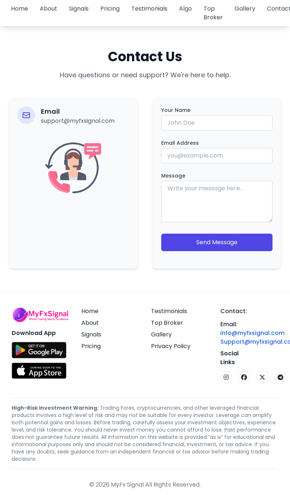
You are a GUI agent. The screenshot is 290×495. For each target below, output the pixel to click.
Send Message (216, 242)
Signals (79, 8)
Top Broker (213, 13)
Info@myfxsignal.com (252, 333)
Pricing (110, 8)
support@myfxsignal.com (78, 121)
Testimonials (149, 8)
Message (173, 175)
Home (19, 8)
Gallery (245, 8)
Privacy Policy (170, 346)
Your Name (175, 110)
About (48, 8)
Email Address (180, 143)
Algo (185, 8)
